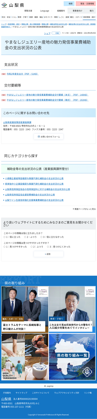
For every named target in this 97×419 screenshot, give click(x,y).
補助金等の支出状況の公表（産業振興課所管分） (39, 168)
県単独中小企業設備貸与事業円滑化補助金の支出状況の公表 (34, 183)
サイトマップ (21, 392)
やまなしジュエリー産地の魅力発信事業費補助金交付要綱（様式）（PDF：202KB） (48, 100)
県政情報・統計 (14, 24)
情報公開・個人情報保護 (30, 24)
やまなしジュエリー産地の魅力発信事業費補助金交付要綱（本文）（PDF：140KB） (48, 94)
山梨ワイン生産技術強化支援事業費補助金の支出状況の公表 (34, 200)
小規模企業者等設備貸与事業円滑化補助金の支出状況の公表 (34, 178)
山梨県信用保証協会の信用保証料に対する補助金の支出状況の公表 (37, 189)
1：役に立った (13, 237)
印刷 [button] (57, 33)
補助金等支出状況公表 (58, 24)
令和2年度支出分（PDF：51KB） (23, 73)
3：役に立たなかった (53, 237)
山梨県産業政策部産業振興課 (17, 122)
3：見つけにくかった (60, 246)
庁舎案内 (7, 392)
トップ (3, 24)
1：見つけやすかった (16, 246)
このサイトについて (40, 392)
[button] (86, 3)
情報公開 (45, 24)
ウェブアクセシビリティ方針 (66, 392)
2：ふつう (32, 237)
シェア (47, 33)
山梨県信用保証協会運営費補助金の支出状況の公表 (30, 194)
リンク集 (88, 392)
